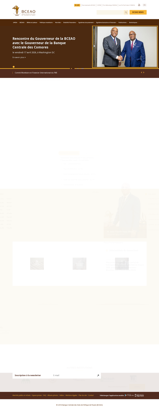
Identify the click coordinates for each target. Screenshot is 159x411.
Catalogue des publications (37, 264)
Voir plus (96, 199)
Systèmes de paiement (86, 22)
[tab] (69, 160)
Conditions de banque (149, 230)
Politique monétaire (46, 22)
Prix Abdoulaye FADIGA (110, 5)
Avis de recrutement (121, 264)
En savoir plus (18, 57)
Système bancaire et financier (106, 22)
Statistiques (133, 22)
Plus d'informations (113, 227)
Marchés (58, 22)
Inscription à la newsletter (28, 376)
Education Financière (79, 304)
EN (144, 5)
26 (34, 305)
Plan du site (83, 395)
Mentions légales (71, 395)
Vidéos (61, 395)
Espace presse (37, 395)
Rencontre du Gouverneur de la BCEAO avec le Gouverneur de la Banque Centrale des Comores (44, 43)
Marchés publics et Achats (21, 395)
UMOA (15, 22)
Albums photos (53, 395)
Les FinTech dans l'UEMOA (127, 5)
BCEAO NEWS (138, 12)
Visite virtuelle (110, 308)
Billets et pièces (32, 22)
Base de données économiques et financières (79, 264)
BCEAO (22, 22)
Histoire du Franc (113, 305)
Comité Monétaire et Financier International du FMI (36, 73)
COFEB (99, 5)
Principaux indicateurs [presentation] (69, 160)
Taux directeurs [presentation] (89, 160)
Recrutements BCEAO (88, 5)
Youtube (139, 4)
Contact (137, 386)
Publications (122, 22)
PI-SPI (77, 5)
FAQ (44, 395)
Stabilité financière (69, 22)
